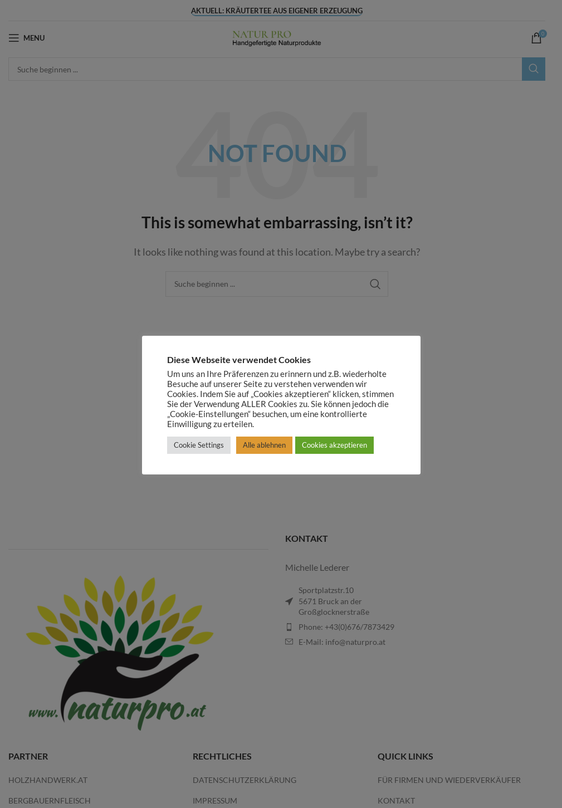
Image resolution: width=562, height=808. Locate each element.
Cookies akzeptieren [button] (334, 444)
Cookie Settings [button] (199, 444)
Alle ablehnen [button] (264, 444)
